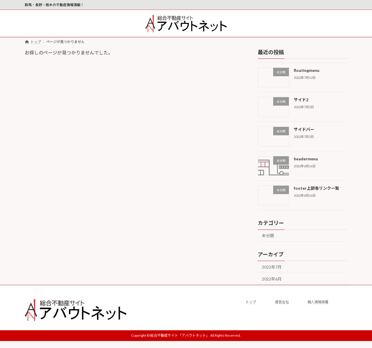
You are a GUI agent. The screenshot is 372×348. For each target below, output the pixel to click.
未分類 (268, 235)
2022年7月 (272, 267)
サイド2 (301, 99)
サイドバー (304, 129)
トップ (251, 302)
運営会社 (282, 302)
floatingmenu (306, 70)
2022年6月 (272, 278)
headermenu (306, 158)
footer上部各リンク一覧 (316, 188)
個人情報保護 (317, 302)
